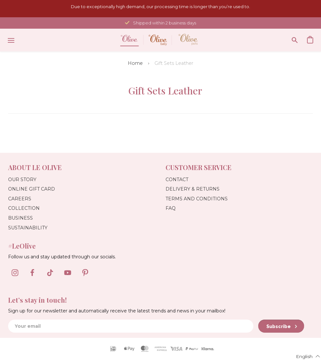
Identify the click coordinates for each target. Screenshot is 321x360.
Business (20, 218)
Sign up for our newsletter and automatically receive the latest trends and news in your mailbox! (116, 311)
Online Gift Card (31, 189)
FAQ (171, 208)
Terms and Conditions (197, 199)
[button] (304, 356)
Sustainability (27, 228)
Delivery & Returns (193, 189)
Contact (177, 179)
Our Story (22, 179)
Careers (19, 199)
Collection (24, 208)
